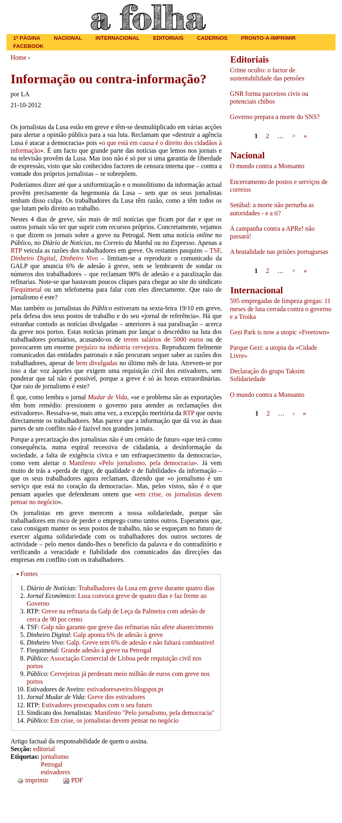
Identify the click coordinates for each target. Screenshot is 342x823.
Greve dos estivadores (116, 696)
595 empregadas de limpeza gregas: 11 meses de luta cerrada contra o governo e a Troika (280, 308)
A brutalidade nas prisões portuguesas (279, 251)
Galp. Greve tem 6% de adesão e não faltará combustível (140, 642)
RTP (16, 250)
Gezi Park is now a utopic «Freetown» (279, 332)
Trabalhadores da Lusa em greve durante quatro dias (146, 588)
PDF (73, 780)
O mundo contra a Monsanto (267, 165)
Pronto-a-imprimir (268, 38)
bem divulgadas (97, 363)
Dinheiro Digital (33, 258)
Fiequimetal (26, 289)
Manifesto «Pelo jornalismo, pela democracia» (133, 462)
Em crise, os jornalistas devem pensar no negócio (114, 720)
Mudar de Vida (107, 397)
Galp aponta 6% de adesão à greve (118, 634)
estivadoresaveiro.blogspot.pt (125, 689)
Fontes (29, 573)
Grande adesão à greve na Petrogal (106, 650)
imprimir (32, 780)
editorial (44, 748)
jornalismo (54, 756)
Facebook (28, 46)
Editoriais (168, 38)
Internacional (118, 38)
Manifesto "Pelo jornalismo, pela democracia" (154, 712)
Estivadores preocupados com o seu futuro (96, 705)
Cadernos (212, 38)
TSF (214, 250)
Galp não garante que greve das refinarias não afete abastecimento (127, 627)
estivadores (55, 772)
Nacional (68, 38)
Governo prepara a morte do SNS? (275, 116)
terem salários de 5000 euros (163, 339)
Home (18, 57)
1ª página (27, 38)
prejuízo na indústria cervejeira (117, 347)
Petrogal (51, 764)
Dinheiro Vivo (79, 258)
